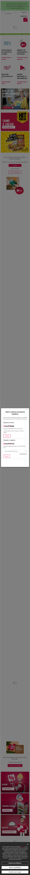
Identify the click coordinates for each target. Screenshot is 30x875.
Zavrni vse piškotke (15, 867)
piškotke (23, 846)
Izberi (6, 456)
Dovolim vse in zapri (15, 872)
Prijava (7, 436)
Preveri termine (23, 454)
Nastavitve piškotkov (15, 863)
